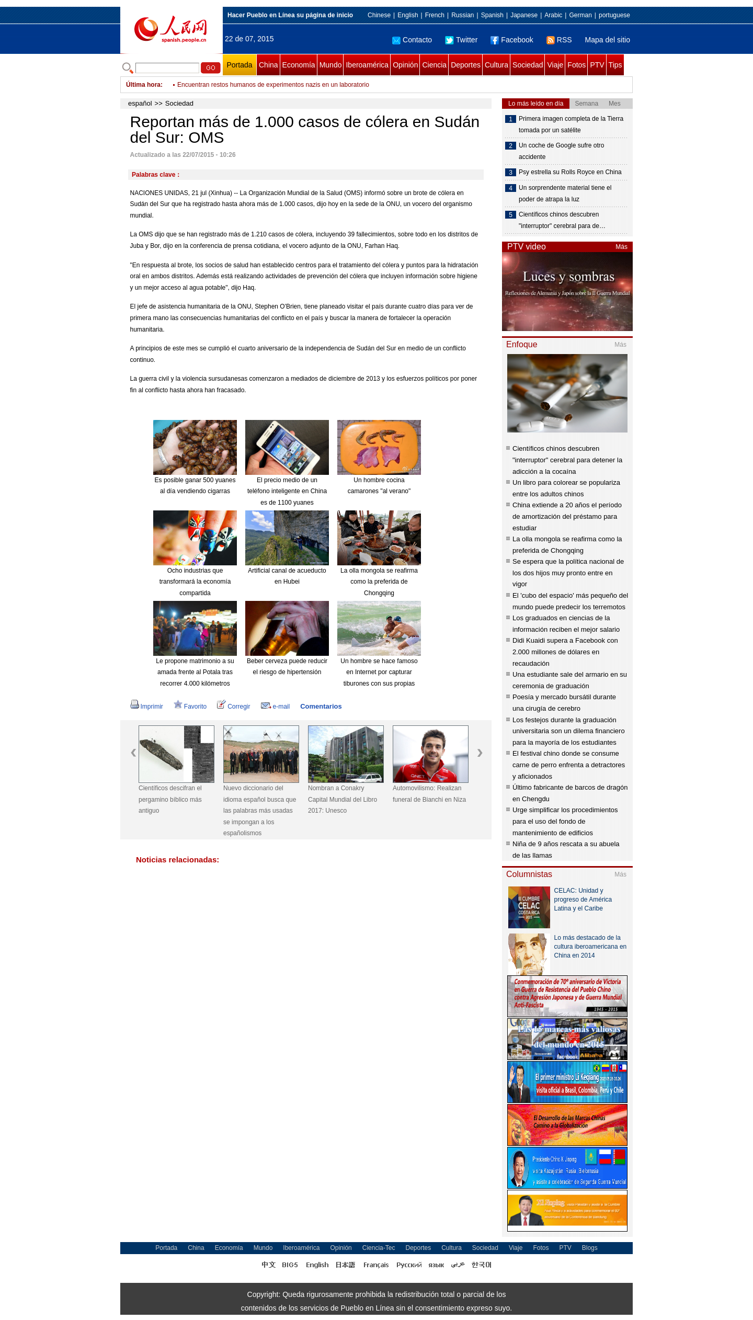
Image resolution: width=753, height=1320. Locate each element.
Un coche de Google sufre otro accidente (561, 151)
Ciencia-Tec (378, 1247)
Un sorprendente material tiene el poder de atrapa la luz (565, 193)
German (580, 15)
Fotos (576, 65)
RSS (559, 40)
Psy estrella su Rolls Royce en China (570, 172)
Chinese (379, 15)
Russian (462, 15)
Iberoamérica (367, 65)
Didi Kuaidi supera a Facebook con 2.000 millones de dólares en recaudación (565, 651)
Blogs (590, 1247)
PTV (597, 65)
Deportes (466, 65)
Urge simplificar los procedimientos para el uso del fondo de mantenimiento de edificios (565, 821)
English (407, 15)
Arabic (553, 15)
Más (621, 247)
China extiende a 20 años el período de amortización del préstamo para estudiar (567, 516)
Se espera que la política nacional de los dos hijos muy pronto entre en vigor (568, 572)
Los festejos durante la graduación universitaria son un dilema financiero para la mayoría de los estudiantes (568, 731)
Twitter (461, 40)
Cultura (496, 65)
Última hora (143, 84)
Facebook (511, 40)
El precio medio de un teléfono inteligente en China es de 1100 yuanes (287, 491)
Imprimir (146, 706)
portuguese (614, 15)
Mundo (331, 65)
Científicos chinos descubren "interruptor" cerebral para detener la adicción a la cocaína (567, 460)
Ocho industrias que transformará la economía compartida (195, 582)
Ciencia (434, 65)
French (434, 15)
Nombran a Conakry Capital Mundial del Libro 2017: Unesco (342, 799)
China (268, 65)
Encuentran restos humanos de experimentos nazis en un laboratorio (273, 92)
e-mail (275, 706)
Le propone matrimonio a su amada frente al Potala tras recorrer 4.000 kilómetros (195, 672)
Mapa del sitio (607, 40)
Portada (239, 65)
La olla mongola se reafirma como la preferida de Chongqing (379, 582)
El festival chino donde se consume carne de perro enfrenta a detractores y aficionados (568, 764)
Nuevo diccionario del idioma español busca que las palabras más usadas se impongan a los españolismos (259, 810)
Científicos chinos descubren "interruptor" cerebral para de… (562, 220)
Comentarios (320, 706)
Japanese (524, 15)
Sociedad (527, 65)
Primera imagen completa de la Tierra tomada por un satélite (571, 124)
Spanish (492, 15)
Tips (615, 65)
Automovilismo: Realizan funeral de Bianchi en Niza (429, 793)
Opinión (405, 65)
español (140, 103)
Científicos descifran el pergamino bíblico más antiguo (170, 799)
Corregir (233, 706)
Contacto (412, 40)
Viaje (555, 65)
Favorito (190, 706)
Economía (298, 65)
